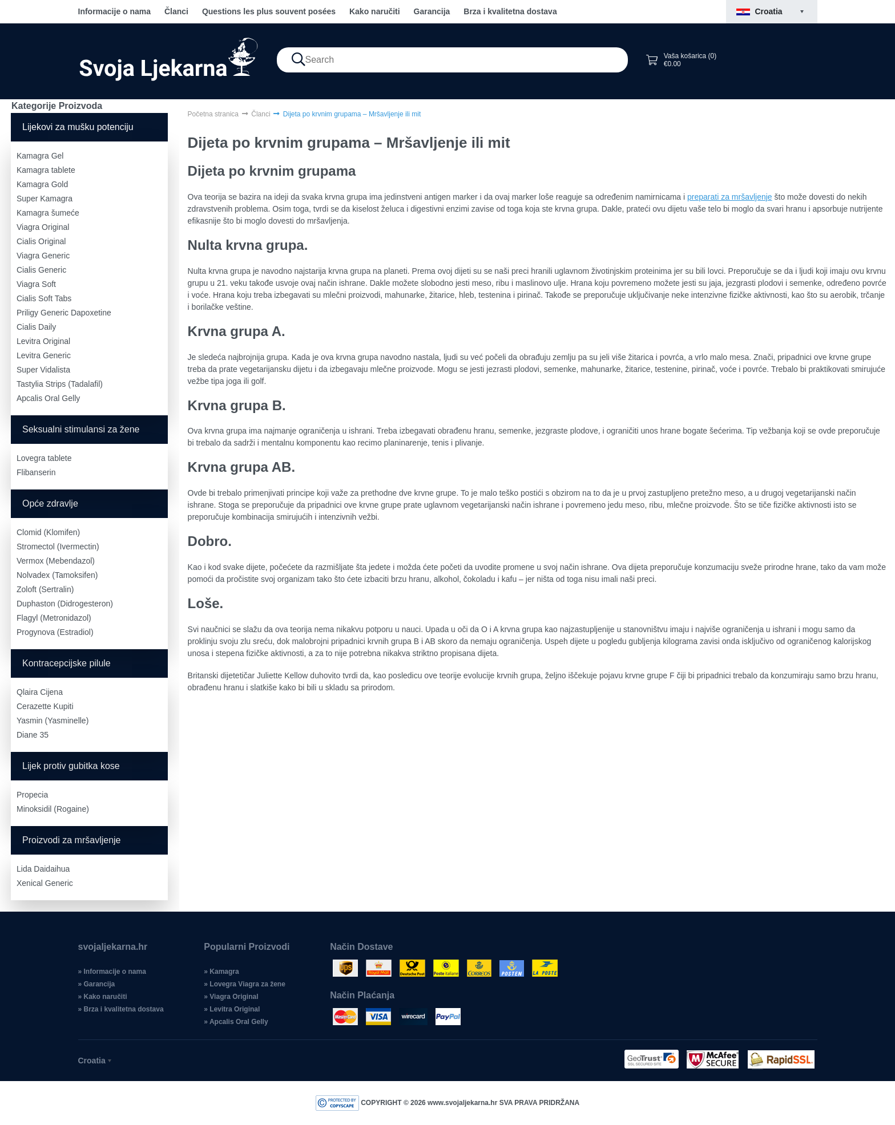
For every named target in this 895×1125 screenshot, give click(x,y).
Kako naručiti (374, 11)
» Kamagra (221, 972)
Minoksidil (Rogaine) (53, 809)
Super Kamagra (44, 198)
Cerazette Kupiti (45, 706)
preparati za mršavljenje (729, 196)
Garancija (432, 11)
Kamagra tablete (46, 170)
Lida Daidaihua (43, 868)
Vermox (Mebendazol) (56, 560)
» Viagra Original (231, 997)
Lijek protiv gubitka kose (71, 766)
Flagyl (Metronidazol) (54, 617)
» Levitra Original (232, 1009)
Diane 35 (33, 734)
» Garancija (96, 984)
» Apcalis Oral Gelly (236, 1022)
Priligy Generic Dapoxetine (64, 312)
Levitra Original (43, 341)
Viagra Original (43, 227)
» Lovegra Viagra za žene (244, 984)
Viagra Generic (43, 255)
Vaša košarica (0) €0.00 (680, 60)
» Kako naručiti (102, 997)
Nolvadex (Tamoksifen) (57, 575)
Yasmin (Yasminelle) (52, 720)
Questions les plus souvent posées (269, 11)
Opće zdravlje (50, 503)
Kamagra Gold (42, 184)
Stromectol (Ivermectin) (58, 546)
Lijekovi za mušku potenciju (78, 127)
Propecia (32, 794)
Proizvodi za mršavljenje (71, 840)
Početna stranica (213, 114)
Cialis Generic (41, 269)
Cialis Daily (36, 326)
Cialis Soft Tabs (44, 298)
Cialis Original (41, 241)
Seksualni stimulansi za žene (80, 429)
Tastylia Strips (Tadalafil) (60, 384)
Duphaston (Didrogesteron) (65, 603)
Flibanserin (36, 472)
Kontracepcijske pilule (66, 663)
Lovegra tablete (44, 458)
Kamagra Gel (40, 155)
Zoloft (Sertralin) (45, 589)
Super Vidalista (43, 369)
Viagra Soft (36, 284)
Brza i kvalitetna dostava (510, 11)
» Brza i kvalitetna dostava (121, 1009)
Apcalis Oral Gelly (48, 398)
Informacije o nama (114, 11)
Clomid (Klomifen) (48, 532)
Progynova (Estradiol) (55, 632)
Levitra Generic (44, 355)
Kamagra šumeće (48, 212)
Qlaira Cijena (40, 692)
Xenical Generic (45, 883)
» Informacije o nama (112, 972)
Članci (176, 11)
